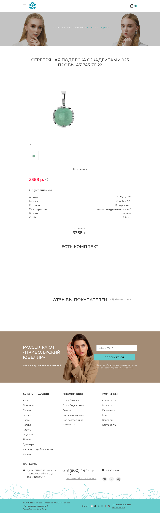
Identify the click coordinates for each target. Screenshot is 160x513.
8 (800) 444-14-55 (80, 472)
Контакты (107, 420)
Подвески (28, 434)
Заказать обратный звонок (81, 478)
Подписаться (114, 357)
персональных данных (122, 368)
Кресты (27, 429)
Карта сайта (109, 424)
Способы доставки (73, 405)
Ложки (27, 439)
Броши (27, 415)
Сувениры (28, 444)
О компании (109, 400)
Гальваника (108, 410)
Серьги (27, 410)
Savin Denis (41, 509)
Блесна (27, 400)
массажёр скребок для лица (39, 449)
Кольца (27, 424)
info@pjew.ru (113, 470)
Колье (26, 420)
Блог (105, 415)
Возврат (67, 410)
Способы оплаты (71, 400)
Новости (107, 405)
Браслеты (28, 405)
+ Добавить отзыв (120, 299)
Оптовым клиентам (73, 415)
